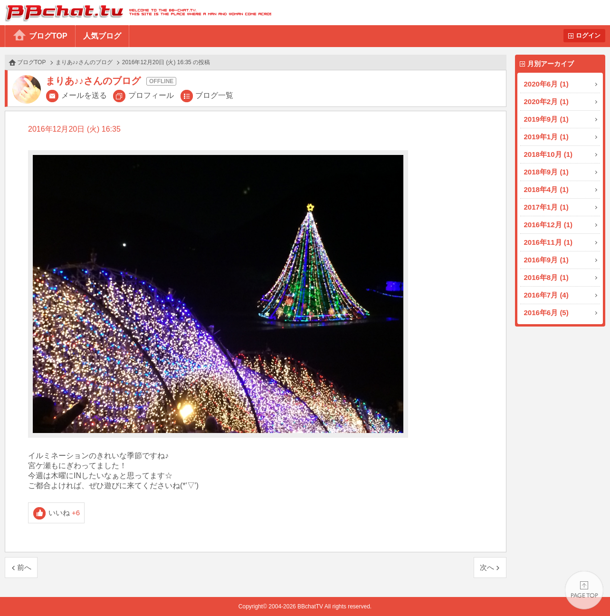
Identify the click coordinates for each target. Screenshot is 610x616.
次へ (487, 567)
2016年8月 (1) (546, 277)
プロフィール (151, 95)
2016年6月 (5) (546, 312)
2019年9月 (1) (546, 119)
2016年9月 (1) (546, 260)
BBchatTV (135, 12)
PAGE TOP (584, 590)
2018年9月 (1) (546, 172)
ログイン (588, 35)
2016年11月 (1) (548, 242)
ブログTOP (48, 36)
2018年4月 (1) (546, 189)
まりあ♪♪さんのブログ (84, 62)
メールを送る (84, 95)
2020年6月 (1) (546, 84)
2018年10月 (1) (548, 154)
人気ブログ (102, 36)
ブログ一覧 (214, 95)
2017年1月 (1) (546, 207)
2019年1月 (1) (546, 137)
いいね (64, 513)
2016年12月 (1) (548, 225)
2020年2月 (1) (546, 101)
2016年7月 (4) (546, 295)
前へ (24, 567)
